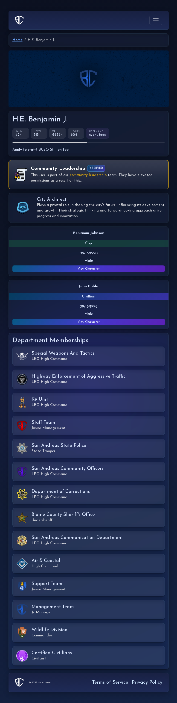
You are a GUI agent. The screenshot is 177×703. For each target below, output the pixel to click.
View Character (89, 269)
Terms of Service (110, 682)
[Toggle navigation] (155, 20)
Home (17, 40)
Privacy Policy (147, 682)
